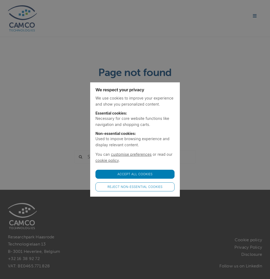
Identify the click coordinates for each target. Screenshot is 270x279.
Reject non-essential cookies (135, 187)
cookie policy (107, 160)
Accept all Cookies (134, 174)
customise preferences (131, 154)
